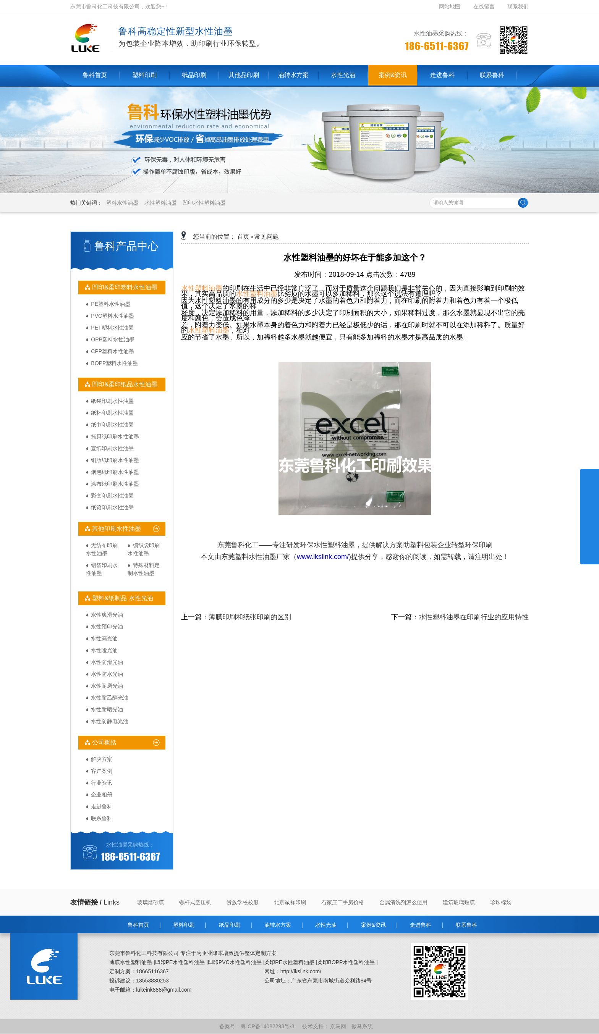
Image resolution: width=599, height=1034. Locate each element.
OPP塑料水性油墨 (112, 339)
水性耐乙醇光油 (109, 698)
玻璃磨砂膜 (150, 902)
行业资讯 (101, 783)
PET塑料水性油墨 (112, 328)
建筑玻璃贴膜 (459, 902)
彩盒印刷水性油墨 (112, 496)
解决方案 (101, 759)
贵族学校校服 (243, 902)
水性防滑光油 (107, 662)
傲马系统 (362, 1026)
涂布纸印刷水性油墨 (115, 484)
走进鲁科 (101, 806)
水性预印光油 (107, 627)
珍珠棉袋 (501, 902)
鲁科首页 (138, 925)
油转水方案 (277, 925)
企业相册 (101, 795)
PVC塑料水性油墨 (112, 316)
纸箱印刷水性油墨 (112, 507)
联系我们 (518, 6)
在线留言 (484, 6)
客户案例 (101, 771)
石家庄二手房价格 (342, 902)
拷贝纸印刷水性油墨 (115, 436)
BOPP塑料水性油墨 (114, 363)
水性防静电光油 (109, 721)
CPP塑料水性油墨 (112, 351)
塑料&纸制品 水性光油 (122, 598)
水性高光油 (104, 638)
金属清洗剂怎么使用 (403, 902)
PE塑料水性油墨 (110, 304)
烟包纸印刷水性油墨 (115, 472)
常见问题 (266, 236)
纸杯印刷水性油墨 (112, 413)
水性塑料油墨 (160, 203)
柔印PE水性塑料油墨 (289, 962)
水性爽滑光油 (107, 615)
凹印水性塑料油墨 (204, 203)
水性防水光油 (107, 674)
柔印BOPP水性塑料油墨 (346, 962)
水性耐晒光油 (107, 709)
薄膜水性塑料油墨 (130, 962)
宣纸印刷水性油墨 (112, 448)
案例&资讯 (373, 925)
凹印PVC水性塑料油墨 (235, 962)
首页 (243, 236)
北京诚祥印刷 (290, 902)
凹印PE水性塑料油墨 (180, 962)
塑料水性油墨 (122, 203)
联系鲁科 (101, 818)
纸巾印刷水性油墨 (112, 425)
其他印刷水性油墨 (116, 528)
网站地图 (450, 6)
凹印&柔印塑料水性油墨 (124, 287)
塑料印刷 (183, 925)
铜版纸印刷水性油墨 (115, 460)
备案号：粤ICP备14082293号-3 (257, 1026)
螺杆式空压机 (195, 902)
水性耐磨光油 (107, 686)
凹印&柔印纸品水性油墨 (124, 384)
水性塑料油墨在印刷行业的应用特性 (474, 617)
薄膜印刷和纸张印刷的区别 (250, 617)
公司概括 (104, 742)
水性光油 (326, 925)
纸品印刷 (229, 925)
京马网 (339, 1026)
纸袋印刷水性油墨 (112, 401)
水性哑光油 (104, 650)
